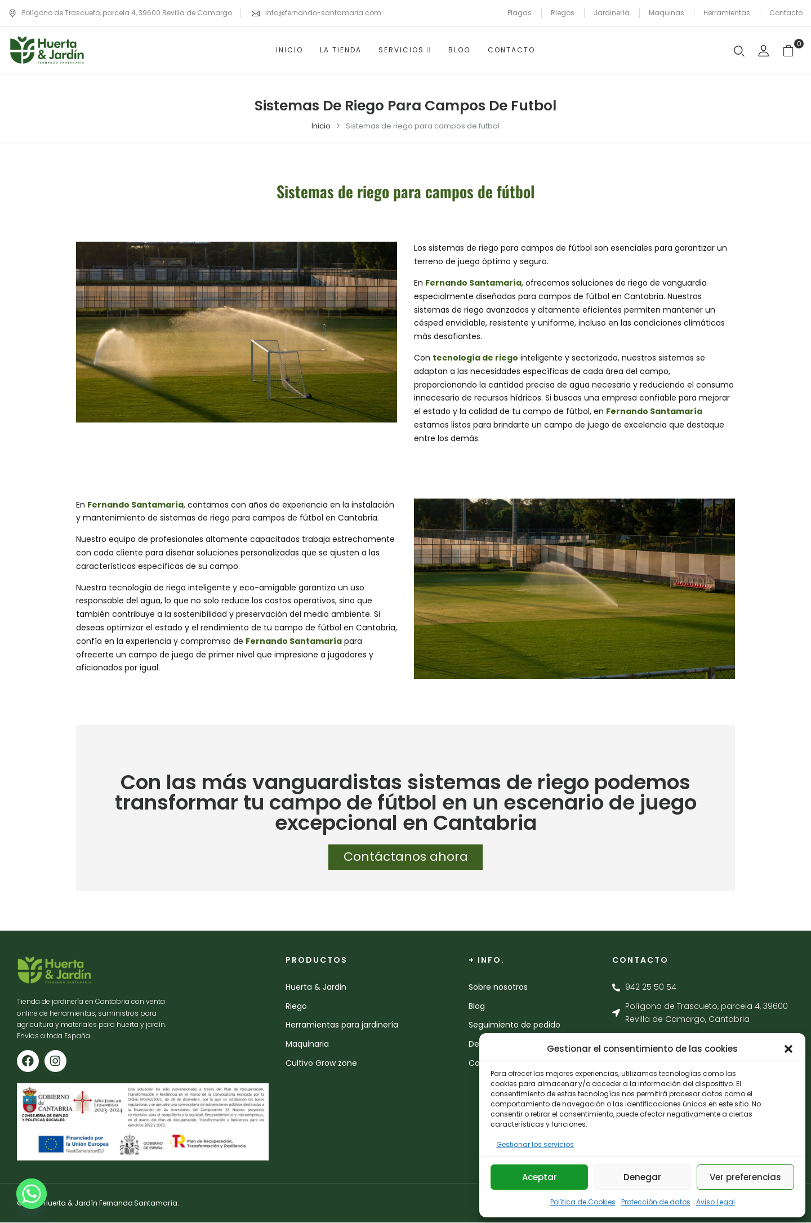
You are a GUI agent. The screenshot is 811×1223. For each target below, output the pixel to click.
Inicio (321, 126)
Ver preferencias (745, 1177)
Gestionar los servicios (535, 1144)
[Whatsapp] (31, 1193)
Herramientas (726, 12)
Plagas (519, 12)
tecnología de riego (475, 357)
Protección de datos (655, 1202)
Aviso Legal (715, 1202)
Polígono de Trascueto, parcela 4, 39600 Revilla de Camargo (120, 12)
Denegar (642, 1177)
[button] (788, 1049)
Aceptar (539, 1177)
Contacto (786, 12)
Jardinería (612, 12)
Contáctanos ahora (406, 859)
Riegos (562, 12)
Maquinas (666, 12)
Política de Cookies (583, 1202)
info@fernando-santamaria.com (323, 12)
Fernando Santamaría (473, 282)
